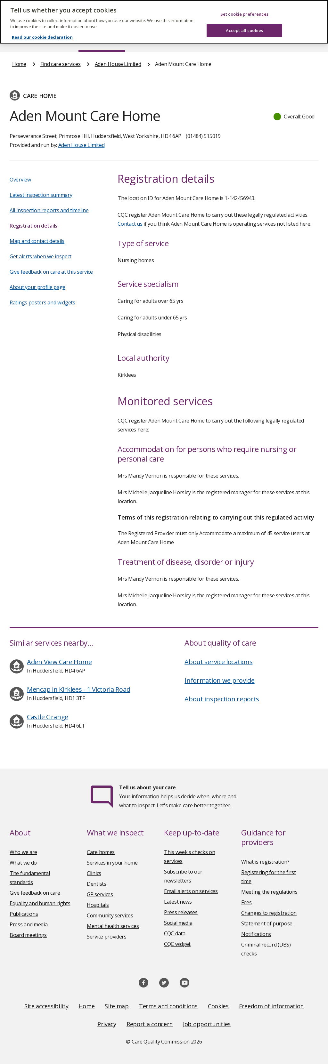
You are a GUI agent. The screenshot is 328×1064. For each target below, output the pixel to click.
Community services (110, 915)
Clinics (94, 873)
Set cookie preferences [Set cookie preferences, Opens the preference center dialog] (244, 6)
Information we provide (219, 680)
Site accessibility (46, 1006)
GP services (100, 894)
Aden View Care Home (59, 661)
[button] (294, 116)
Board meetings (28, 935)
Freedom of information (271, 1006)
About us (53, 39)
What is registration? (265, 861)
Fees (246, 902)
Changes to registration (269, 912)
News (146, 39)
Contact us (303, 39)
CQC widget (177, 943)
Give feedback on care (35, 892)
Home (19, 39)
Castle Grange (47, 717)
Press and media (29, 924)
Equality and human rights (40, 903)
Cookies (218, 1006)
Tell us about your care (147, 787)
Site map (117, 1006)
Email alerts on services (191, 891)
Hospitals (98, 904)
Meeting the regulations (269, 891)
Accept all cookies (244, 22)
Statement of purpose (266, 923)
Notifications (256, 934)
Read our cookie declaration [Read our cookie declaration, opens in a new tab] (42, 29)
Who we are (23, 852)
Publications (183, 39)
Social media (178, 922)
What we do (23, 862)
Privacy (106, 1024)
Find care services (101, 39)
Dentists (96, 883)
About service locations (218, 661)
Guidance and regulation (244, 39)
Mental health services (113, 926)
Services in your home (112, 862)
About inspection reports (221, 699)
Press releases (181, 912)
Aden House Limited (118, 64)
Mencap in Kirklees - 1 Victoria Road (78, 689)
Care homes (101, 852)
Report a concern (150, 1024)
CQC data (174, 933)
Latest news (178, 901)
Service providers (107, 936)
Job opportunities (207, 1024)
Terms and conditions (168, 1006)
